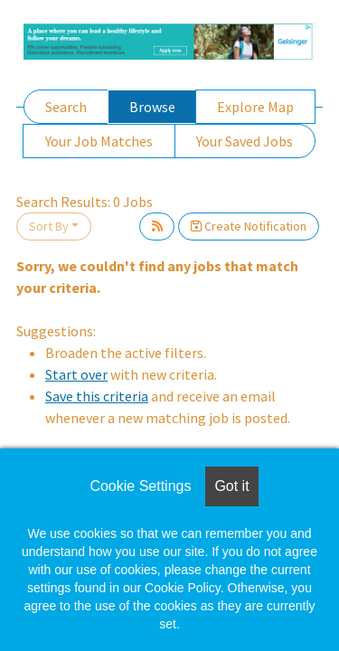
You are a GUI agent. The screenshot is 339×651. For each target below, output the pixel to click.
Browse (152, 107)
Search (66, 107)
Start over (76, 374)
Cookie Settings (140, 486)
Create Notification (248, 226)
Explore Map (255, 107)
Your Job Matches (99, 141)
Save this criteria (96, 396)
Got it (231, 486)
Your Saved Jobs (244, 141)
